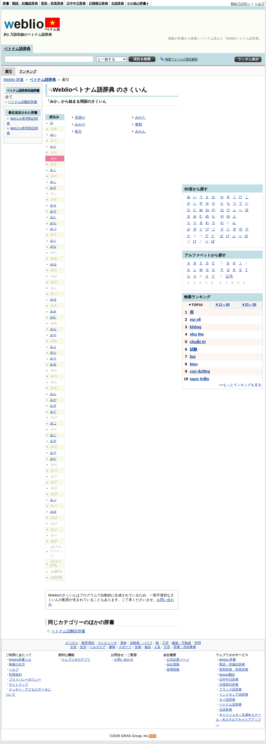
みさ (53, 188)
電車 (123, 643)
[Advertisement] (247, 27)
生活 (83, 647)
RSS (153, 736)
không (195, 327)
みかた (140, 117)
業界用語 (87, 643)
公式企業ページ (177, 659)
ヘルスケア (98, 647)
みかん (140, 131)
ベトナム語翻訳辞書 (68, 631)
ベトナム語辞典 (17, 49)
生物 (138, 647)
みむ (53, 317)
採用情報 (172, 669)
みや (53, 335)
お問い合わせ (123, 659)
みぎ (53, 406)
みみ (53, 311)
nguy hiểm (199, 379)
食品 (147, 647)
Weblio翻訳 (227, 674)
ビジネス (71, 643)
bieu (194, 364)
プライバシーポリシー (25, 679)
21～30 (249, 304)
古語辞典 (117, 3)
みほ (53, 299)
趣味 (112, 647)
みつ (53, 229)
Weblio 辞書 (13, 79)
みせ (53, 205)
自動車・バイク (141, 643)
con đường (200, 371)
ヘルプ (259, 4)
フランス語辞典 (230, 689)
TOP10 (195, 305)
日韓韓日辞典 (98, 3)
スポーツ (125, 647)
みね (53, 264)
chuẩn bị (198, 342)
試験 (193, 349)
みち (53, 223)
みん (53, 394)
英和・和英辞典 (52, 3)
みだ (53, 459)
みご (53, 423)
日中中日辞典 (76, 3)
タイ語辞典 (227, 699)
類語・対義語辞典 (25, 3)
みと (53, 241)
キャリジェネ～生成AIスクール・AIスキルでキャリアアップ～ (238, 719)
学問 (197, 643)
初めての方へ (240, 4)
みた (53, 217)
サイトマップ (18, 684)
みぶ (53, 500)
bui (193, 356)
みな (53, 246)
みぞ (53, 453)
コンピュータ (107, 643)
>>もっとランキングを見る (240, 385)
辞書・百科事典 (184, 647)
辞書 (6, 3)
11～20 (222, 304)
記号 (229, 276)
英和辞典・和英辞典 (233, 669)
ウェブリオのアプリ (75, 659)
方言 (167, 647)
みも (53, 329)
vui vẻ (195, 319)
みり (53, 358)
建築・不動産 (181, 643)
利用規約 (15, 674)
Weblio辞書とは (20, 659)
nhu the (197, 334)
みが (53, 400)
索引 (8, 71)
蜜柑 (138, 124)
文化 (73, 647)
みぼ (53, 512)
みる (53, 364)
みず (53, 441)
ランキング (28, 71)
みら (53, 352)
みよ (53, 347)
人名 (157, 647)
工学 (165, 643)
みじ (53, 435)
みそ (53, 211)
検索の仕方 (17, 664)
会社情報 (172, 664)
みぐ (53, 412)
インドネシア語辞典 (233, 694)
